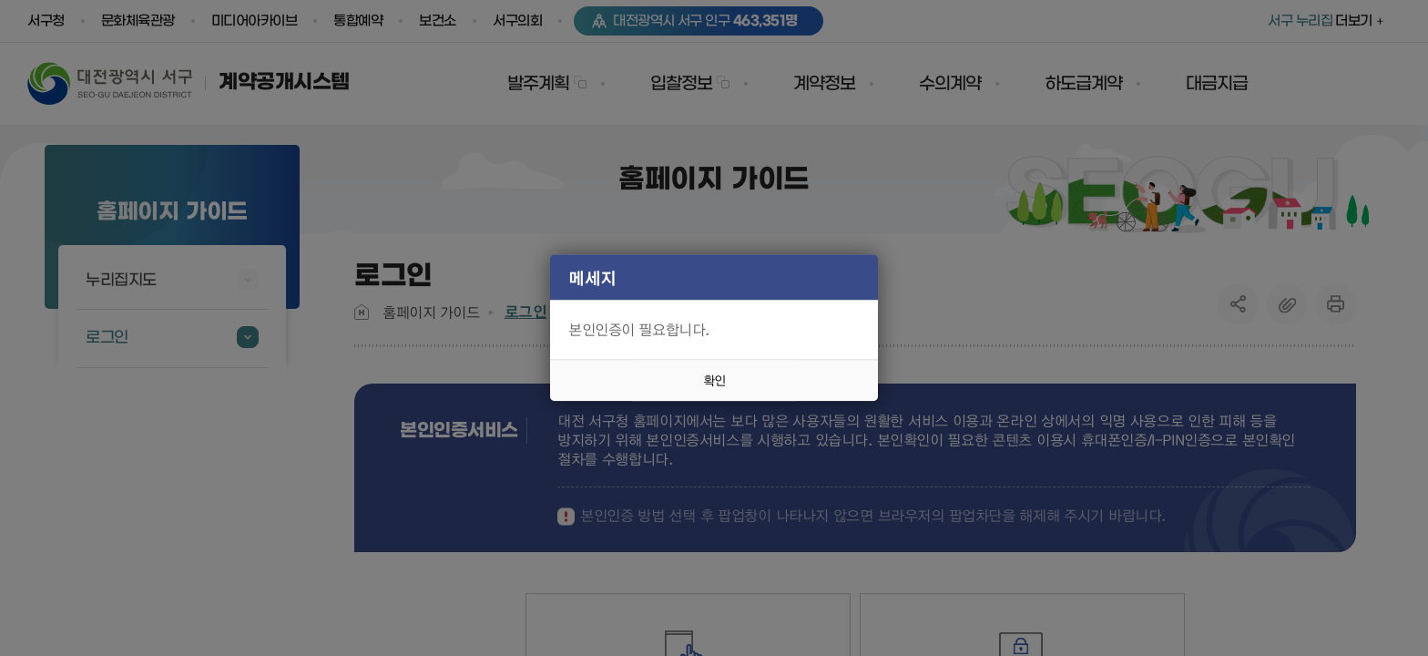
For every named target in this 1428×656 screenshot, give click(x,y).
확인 (714, 381)
